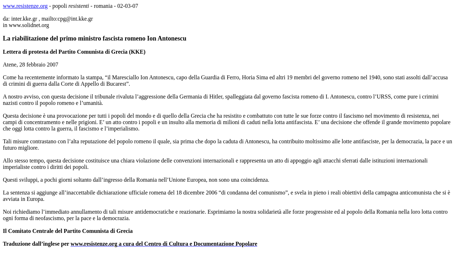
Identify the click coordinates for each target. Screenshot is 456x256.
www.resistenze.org (25, 6)
